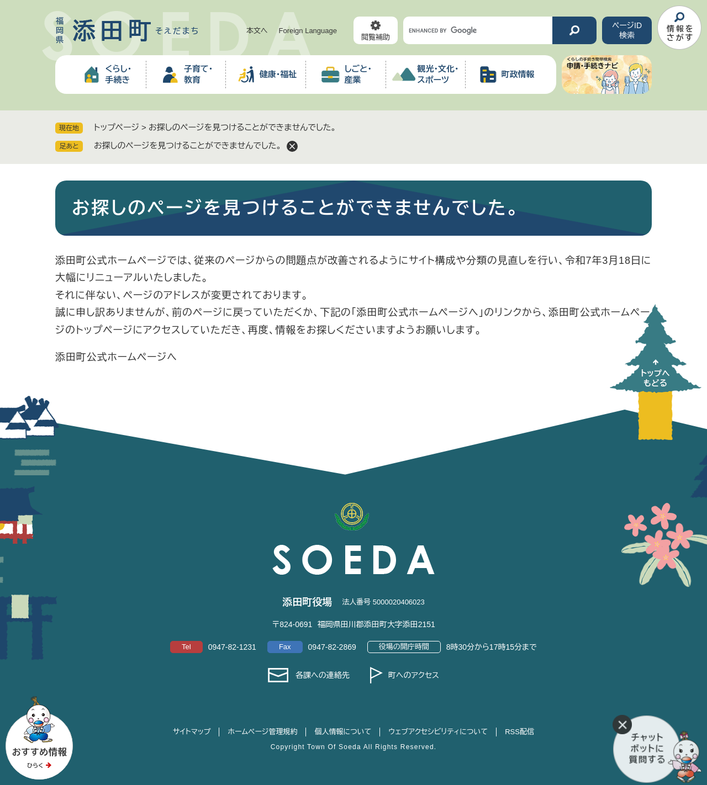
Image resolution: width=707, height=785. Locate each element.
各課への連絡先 (323, 675)
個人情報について (342, 732)
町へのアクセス (413, 675)
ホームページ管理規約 (262, 732)
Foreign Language (307, 30)
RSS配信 (519, 732)
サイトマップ (191, 732)
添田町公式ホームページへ (116, 357)
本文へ (257, 30)
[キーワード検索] (477, 30)
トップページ (116, 127)
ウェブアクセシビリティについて (438, 732)
